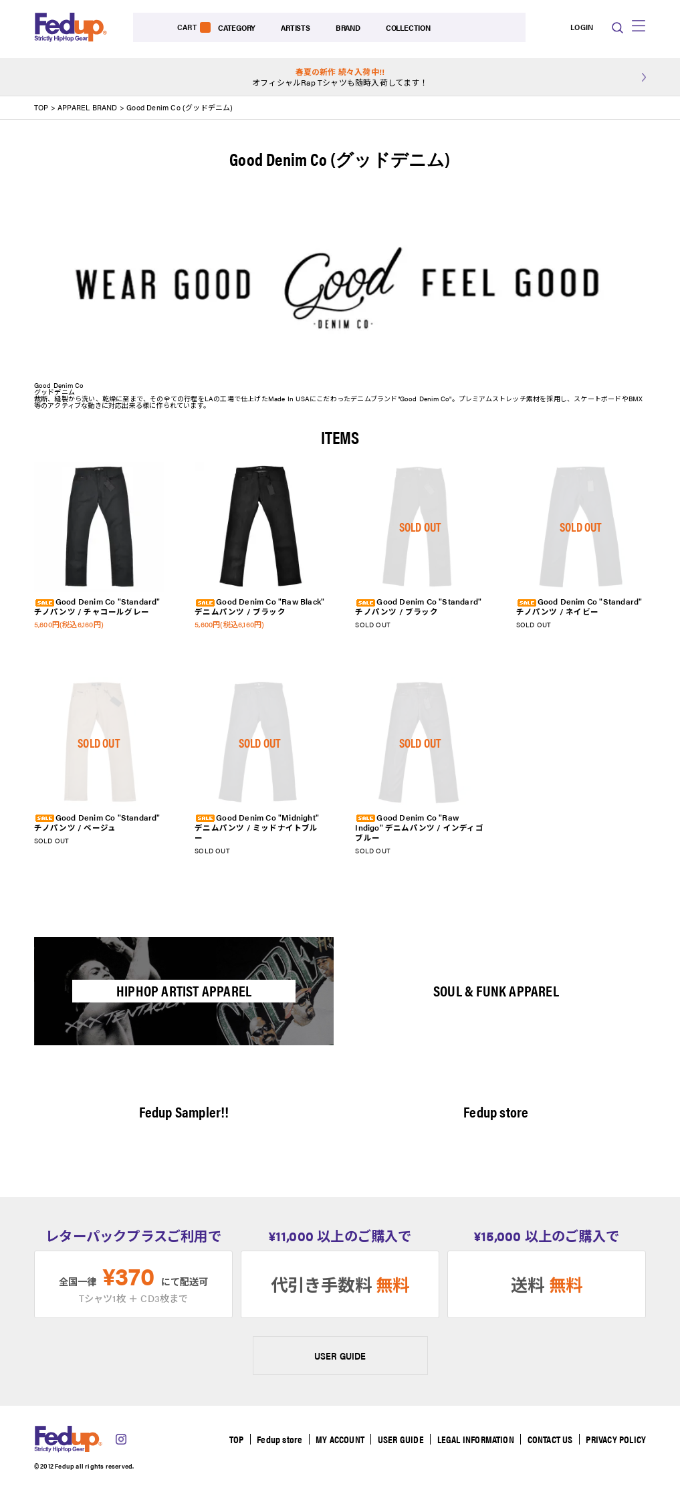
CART (585, 28)
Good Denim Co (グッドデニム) (179, 108)
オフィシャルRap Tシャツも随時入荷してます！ (340, 77)
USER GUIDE (340, 1356)
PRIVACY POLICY (616, 1439)
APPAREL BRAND (89, 108)
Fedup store (275, 1439)
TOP (41, 108)
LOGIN (548, 28)
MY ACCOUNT (336, 1439)
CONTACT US (549, 1439)
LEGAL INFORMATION (473, 1439)
